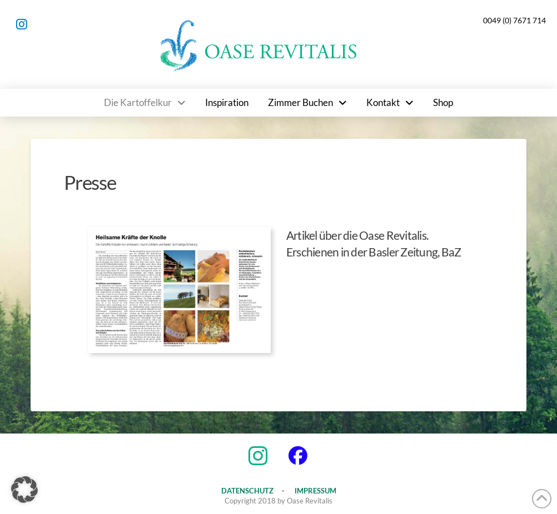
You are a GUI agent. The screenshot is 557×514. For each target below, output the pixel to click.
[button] (24, 489)
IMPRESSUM (315, 490)
